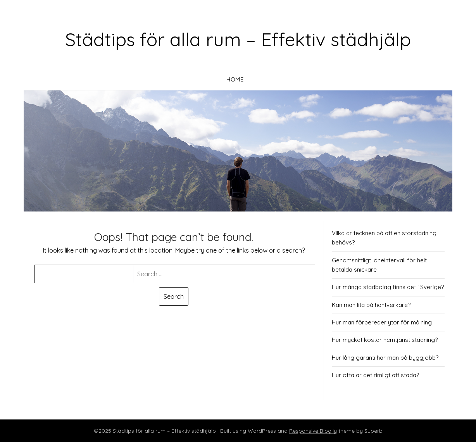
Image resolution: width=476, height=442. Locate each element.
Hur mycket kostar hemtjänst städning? (385, 339)
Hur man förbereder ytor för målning (382, 322)
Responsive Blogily (313, 430)
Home (234, 79)
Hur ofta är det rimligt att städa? (375, 375)
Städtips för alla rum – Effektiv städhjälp (238, 39)
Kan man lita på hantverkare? (371, 305)
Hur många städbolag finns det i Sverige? (388, 287)
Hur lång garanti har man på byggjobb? (385, 357)
